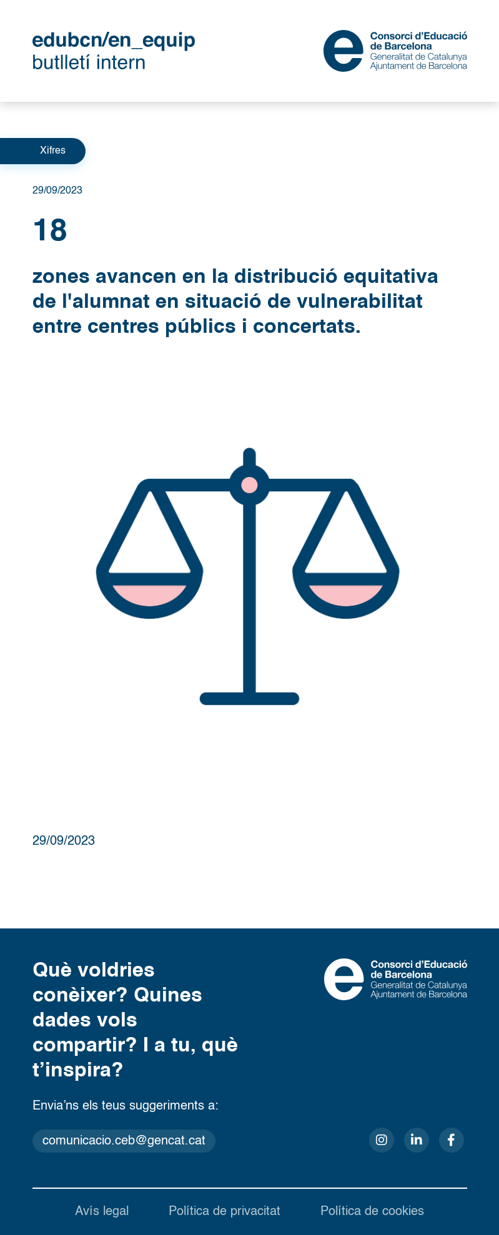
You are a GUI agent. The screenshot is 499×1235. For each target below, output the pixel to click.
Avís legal (102, 1212)
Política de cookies (372, 1212)
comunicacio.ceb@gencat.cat (123, 1141)
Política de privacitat (224, 1212)
